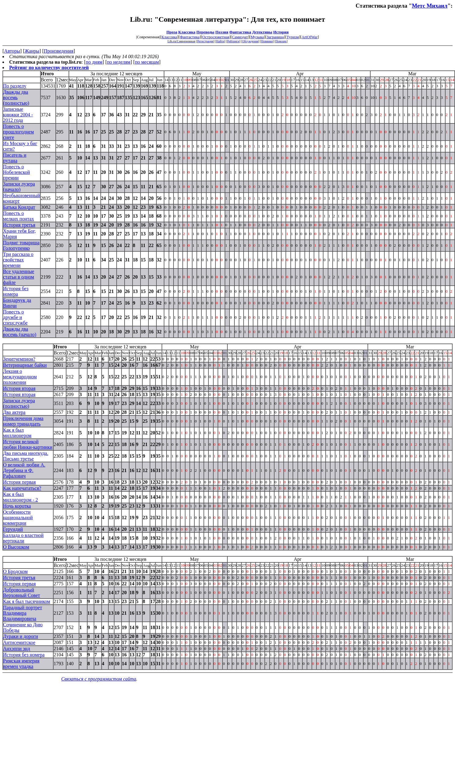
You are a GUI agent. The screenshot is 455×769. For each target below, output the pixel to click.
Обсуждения (250, 41)
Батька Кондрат (19, 207)
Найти (220, 41)
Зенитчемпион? (19, 359)
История (281, 32)
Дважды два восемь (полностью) (16, 97)
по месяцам (147, 62)
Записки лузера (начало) (19, 186)
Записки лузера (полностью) (19, 403)
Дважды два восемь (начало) (19, 331)
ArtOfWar (310, 37)
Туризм (292, 37)
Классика (187, 32)
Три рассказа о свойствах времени (18, 260)
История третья (19, 224)
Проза (171, 32)
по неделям (119, 62)
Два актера (14, 412)
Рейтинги (233, 41)
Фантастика (240, 32)
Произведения (58, 51)
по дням (94, 62)
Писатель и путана (14, 157)
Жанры (31, 51)
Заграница (275, 37)
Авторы (12, 51)
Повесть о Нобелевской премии (16, 172)
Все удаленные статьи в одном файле (18, 277)
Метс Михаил (429, 5)
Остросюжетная (215, 37)
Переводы (205, 32)
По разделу (14, 85)
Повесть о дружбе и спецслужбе (15, 317)
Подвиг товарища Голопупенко (21, 245)
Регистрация (205, 41)
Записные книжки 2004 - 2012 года (18, 115)
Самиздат (240, 37)
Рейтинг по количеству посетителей (49, 67)
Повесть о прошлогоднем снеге (18, 132)
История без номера (15, 291)
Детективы (262, 32)
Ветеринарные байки (25, 365)
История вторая (19, 388)
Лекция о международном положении (20, 377)
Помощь (281, 41)
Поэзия (221, 32)
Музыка (257, 37)
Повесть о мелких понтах (18, 216)
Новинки (267, 41)
